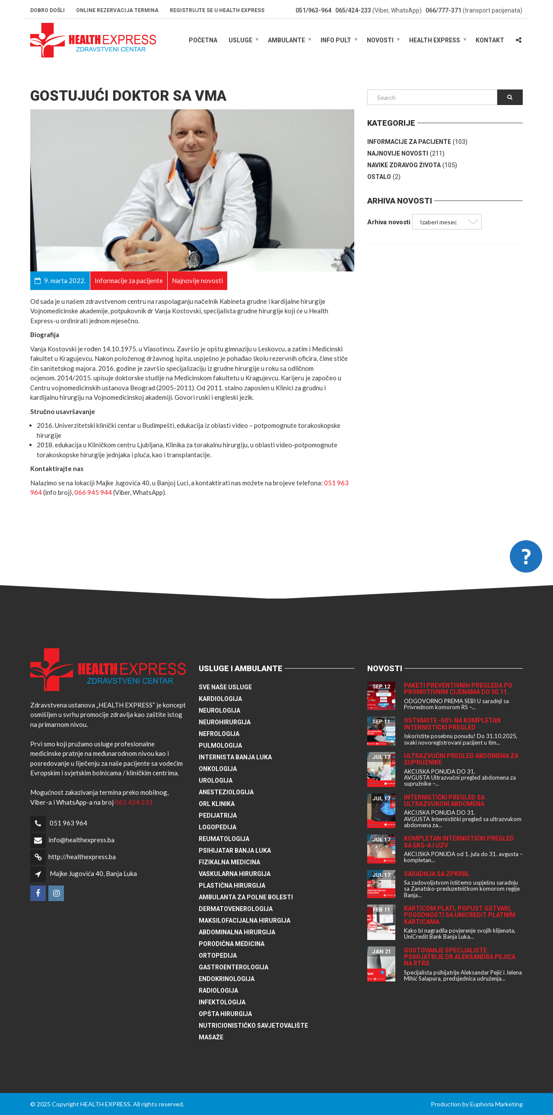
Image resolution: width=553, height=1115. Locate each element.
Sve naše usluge (225, 687)
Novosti (380, 40)
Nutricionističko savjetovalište (253, 1025)
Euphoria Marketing (496, 1104)
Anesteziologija (226, 792)
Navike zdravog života (404, 165)
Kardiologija (220, 698)
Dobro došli (47, 10)
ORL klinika (217, 803)
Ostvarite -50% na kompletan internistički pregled (452, 723)
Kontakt (490, 40)
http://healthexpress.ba (82, 856)
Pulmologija (220, 745)
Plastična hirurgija (232, 885)
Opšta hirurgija (225, 1013)
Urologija (215, 780)
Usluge (240, 40)
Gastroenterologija (233, 967)
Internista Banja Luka (235, 757)
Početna (203, 40)
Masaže (211, 1037)
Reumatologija (224, 838)
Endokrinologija (226, 978)
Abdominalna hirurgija (237, 932)
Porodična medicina (231, 943)
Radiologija (218, 990)
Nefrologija (219, 733)
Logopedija (217, 827)
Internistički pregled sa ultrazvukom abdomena (444, 800)
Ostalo (379, 176)
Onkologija (218, 768)
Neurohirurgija (225, 722)
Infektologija (222, 1002)
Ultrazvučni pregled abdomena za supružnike (461, 759)
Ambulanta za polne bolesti (246, 897)
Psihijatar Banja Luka (235, 850)
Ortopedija (218, 955)
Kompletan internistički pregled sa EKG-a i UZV (459, 841)
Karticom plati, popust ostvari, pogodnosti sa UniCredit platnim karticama (459, 915)
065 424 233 (134, 802)
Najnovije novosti (397, 153)
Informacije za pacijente (409, 141)
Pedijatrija (218, 815)
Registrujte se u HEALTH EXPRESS (217, 10)
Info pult (336, 40)
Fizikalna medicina (229, 862)
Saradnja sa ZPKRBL (437, 873)
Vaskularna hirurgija (234, 873)
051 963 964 (68, 823)
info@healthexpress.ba (81, 840)
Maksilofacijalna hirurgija (244, 920)
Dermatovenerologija (236, 908)
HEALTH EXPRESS (434, 40)
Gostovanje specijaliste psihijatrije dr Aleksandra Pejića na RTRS (459, 957)
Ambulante (286, 40)
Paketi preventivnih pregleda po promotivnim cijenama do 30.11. (458, 688)
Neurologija (219, 710)
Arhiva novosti (388, 222)
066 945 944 (93, 492)
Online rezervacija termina (117, 10)
